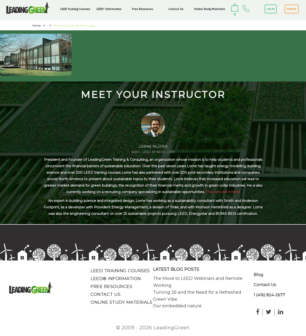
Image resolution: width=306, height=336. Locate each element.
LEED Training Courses (75, 9)
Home (36, 25)
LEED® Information (108, 9)
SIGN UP (291, 9)
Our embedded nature (177, 306)
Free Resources (142, 9)
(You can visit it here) (223, 192)
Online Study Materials (209, 9)
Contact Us (176, 9)
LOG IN (270, 9)
